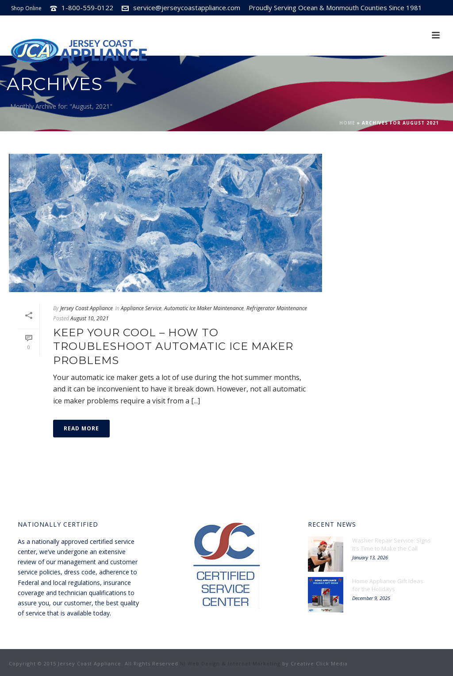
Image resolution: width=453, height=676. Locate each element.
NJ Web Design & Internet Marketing (230, 663)
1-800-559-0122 (87, 7)
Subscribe (386, 23)
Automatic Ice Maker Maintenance (204, 308)
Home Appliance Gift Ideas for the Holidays (387, 585)
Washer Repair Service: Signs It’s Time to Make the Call (391, 544)
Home (347, 123)
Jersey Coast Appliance (86, 308)
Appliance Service (141, 308)
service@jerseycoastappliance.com (186, 7)
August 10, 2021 (89, 318)
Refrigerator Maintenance (276, 308)
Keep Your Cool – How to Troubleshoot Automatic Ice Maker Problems (173, 346)
